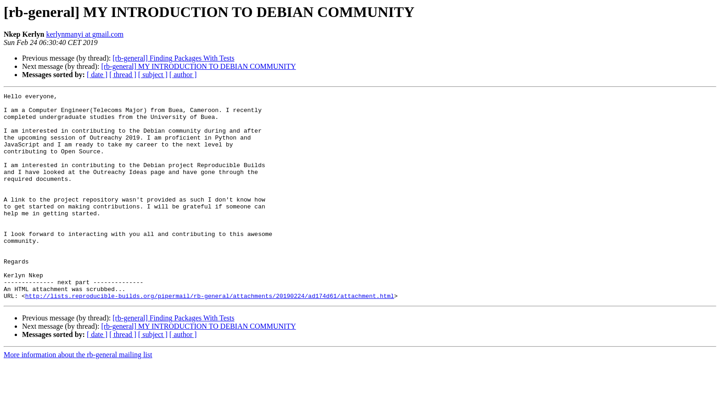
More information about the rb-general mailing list (78, 396)
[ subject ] (153, 75)
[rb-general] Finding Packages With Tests (173, 58)
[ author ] (183, 75)
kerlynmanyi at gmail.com (84, 34)
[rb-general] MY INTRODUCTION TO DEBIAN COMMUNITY (198, 66)
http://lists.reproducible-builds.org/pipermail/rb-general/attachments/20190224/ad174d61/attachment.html (209, 337)
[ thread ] (122, 75)
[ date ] (97, 75)
